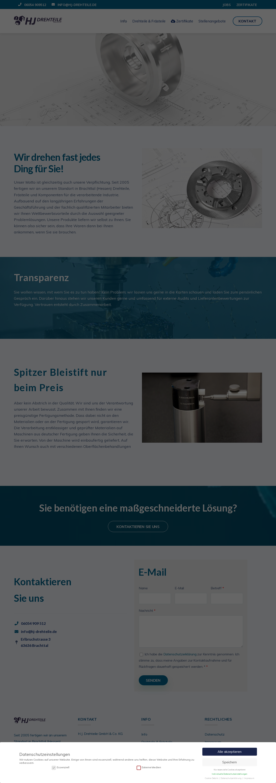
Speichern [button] (229, 762)
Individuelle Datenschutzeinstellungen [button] (229, 774)
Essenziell (60, 767)
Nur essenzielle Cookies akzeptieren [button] (230, 769)
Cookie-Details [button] (212, 778)
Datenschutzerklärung (231, 778)
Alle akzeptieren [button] (230, 752)
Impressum (249, 778)
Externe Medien (149, 767)
